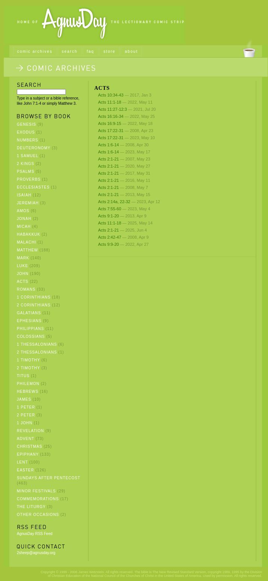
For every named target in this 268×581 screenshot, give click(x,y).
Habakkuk (28, 234)
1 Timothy (28, 360)
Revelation (30, 431)
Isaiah (24, 195)
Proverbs (29, 179)
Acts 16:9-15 (109, 123)
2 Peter (26, 415)
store (109, 51)
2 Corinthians (34, 305)
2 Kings (25, 164)
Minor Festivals (36, 491)
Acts (22, 281)
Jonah (24, 219)
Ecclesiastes (33, 187)
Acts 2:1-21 (108, 159)
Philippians (30, 329)
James (24, 399)
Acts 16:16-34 (111, 116)
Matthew (27, 250)
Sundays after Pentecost (48, 478)
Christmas (29, 446)
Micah (24, 226)
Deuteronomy (34, 148)
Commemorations (38, 499)
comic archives (34, 51)
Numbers (27, 140)
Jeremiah (28, 203)
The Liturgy (31, 507)
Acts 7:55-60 (109, 209)
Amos (23, 211)
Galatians (29, 313)
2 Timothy (28, 368)
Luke (22, 266)
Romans (26, 289)
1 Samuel (27, 156)
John (22, 274)
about (131, 51)
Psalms (25, 171)
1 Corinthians (34, 297)
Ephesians (29, 321)
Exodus (26, 132)
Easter (25, 470)
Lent (22, 462)
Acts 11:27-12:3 (112, 109)
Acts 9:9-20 (108, 244)
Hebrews (28, 391)
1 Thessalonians (37, 344)
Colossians (31, 336)
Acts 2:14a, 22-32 (114, 201)
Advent (25, 439)
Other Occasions (38, 515)
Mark (23, 258)
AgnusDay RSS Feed (34, 534)
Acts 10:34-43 (111, 95)
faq (90, 51)
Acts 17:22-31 (111, 130)
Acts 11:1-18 (109, 102)
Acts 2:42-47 (109, 237)
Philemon (28, 384)
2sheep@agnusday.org (36, 553)
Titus (23, 376)
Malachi (26, 242)
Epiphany (28, 454)
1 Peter (26, 407)
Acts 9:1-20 (109, 216)
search (69, 51)
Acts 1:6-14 (108, 145)
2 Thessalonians (37, 352)
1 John (25, 423)
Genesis (26, 124)
